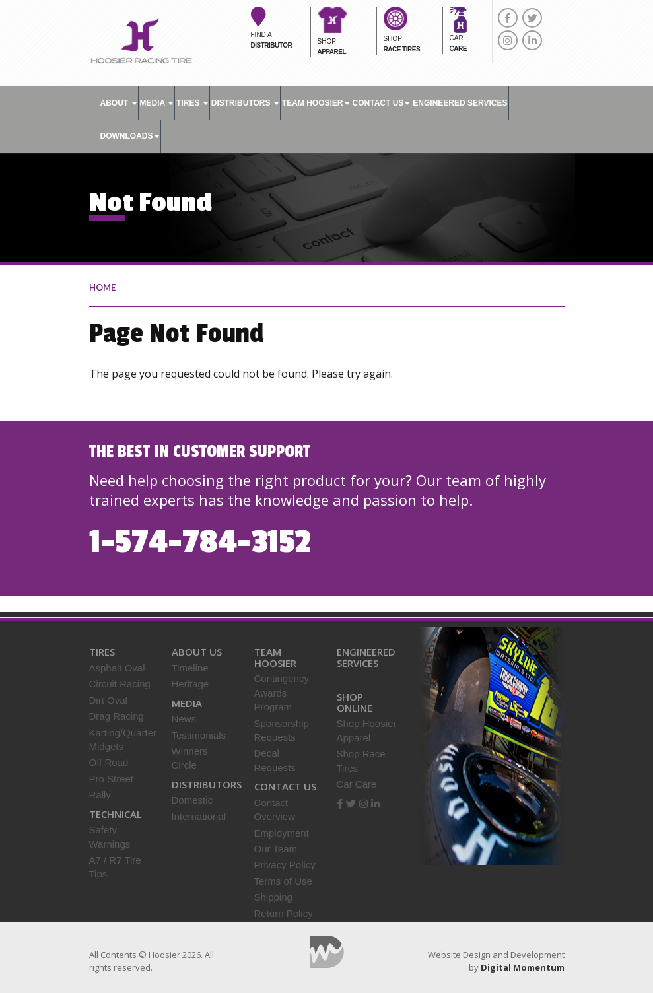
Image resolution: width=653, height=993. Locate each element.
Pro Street (111, 778)
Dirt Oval (108, 700)
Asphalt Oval (117, 667)
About (118, 103)
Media (157, 103)
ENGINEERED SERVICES (460, 103)
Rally (100, 794)
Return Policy (283, 913)
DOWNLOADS (129, 136)
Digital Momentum (327, 952)
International (199, 816)
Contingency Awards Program (281, 692)
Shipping (273, 897)
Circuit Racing (120, 683)
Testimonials (199, 735)
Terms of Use (283, 881)
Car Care (357, 784)
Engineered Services (366, 657)
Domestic (192, 799)
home (102, 287)
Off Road (109, 762)
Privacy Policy (285, 864)
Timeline (190, 667)
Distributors (245, 103)
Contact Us (381, 103)
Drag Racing (116, 716)
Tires (192, 103)
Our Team (276, 848)
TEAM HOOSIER (315, 103)
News (184, 718)
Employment (281, 833)
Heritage (190, 683)
